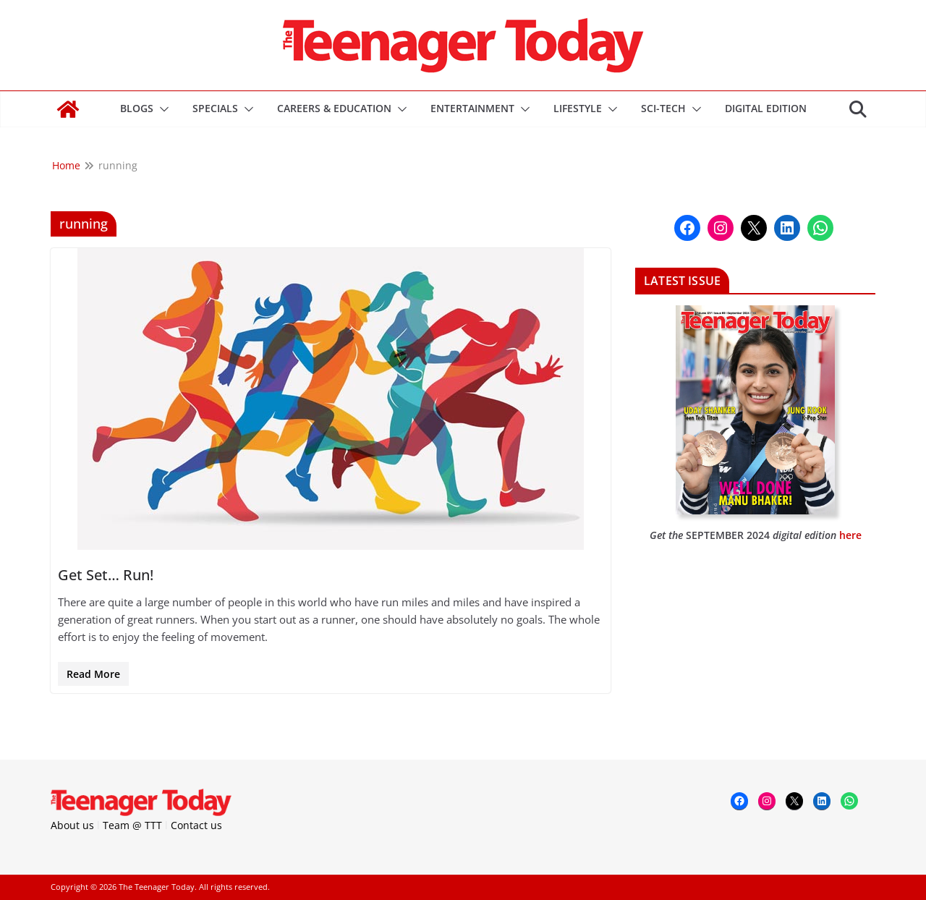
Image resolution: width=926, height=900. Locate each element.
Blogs (136, 108)
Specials (215, 108)
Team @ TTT (132, 825)
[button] (161, 109)
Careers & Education (334, 108)
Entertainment (472, 108)
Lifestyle (577, 108)
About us (72, 825)
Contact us (196, 825)
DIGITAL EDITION (766, 108)
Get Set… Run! (105, 575)
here (850, 535)
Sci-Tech (663, 108)
